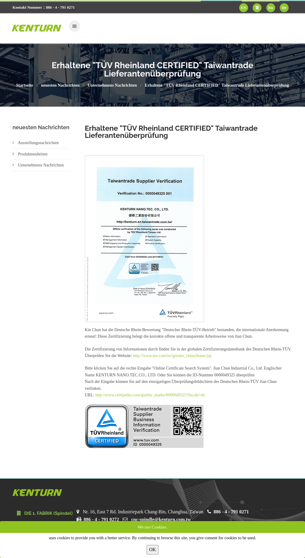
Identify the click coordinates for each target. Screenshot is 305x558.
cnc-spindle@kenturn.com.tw (161, 519)
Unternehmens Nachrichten (112, 85)
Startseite (24, 85)
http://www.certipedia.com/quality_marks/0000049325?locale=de (150, 395)
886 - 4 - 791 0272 (101, 519)
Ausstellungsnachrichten (36, 143)
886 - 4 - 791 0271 (231, 511)
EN (243, 7)
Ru (270, 7)
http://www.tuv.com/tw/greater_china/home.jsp (172, 355)
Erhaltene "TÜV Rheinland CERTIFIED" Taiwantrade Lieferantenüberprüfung (217, 85)
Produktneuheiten (30, 154)
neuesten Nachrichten (60, 85)
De (284, 7)
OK (152, 549)
